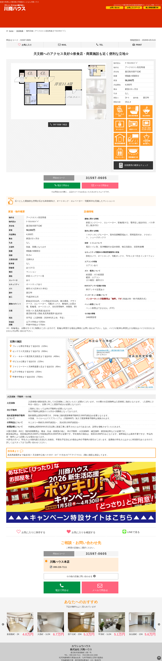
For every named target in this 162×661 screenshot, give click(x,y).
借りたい (10, 20)
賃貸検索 (19, 31)
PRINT (137, 44)
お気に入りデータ (133, 7)
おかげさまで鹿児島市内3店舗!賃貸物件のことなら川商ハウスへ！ (138, 5)
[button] (110, 360)
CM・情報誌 (99, 20)
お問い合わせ (115, 7)
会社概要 (121, 20)
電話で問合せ (62, 185)
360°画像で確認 (58, 124)
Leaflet (141, 387)
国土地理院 (149, 387)
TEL (99, 44)
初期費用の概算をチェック (133, 165)
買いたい (31, 20)
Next (159, 624)
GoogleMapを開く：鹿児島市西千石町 (110, 350)
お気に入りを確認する (81, 532)
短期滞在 (52, 20)
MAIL (62, 44)
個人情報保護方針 (152, 7)
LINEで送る (131, 531)
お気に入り (25, 44)
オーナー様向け (75, 20)
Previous (3, 624)
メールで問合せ (100, 185)
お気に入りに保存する (31, 532)
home (11, 31)
